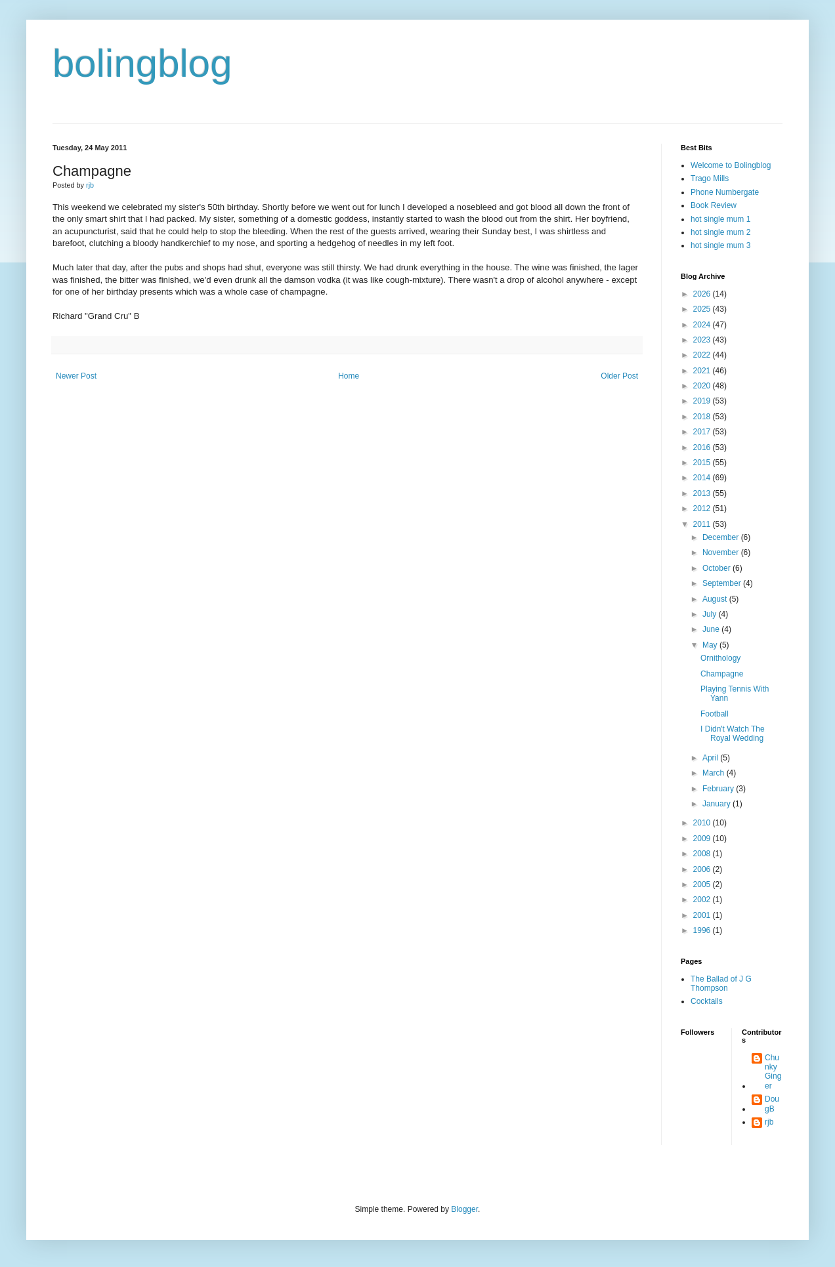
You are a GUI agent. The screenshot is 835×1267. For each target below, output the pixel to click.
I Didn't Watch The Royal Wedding (732, 733)
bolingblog (142, 63)
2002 (703, 899)
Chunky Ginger (773, 1071)
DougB (772, 1103)
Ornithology (720, 658)
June (711, 629)
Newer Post (76, 376)
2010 (703, 822)
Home (348, 376)
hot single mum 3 (720, 245)
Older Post (619, 376)
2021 (703, 370)
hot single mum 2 (720, 232)
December (721, 537)
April (711, 757)
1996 (703, 930)
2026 (703, 294)
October (717, 568)
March (714, 773)
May (710, 645)
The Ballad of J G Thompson (721, 983)
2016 (703, 447)
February (719, 788)
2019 (703, 400)
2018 (703, 416)
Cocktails (707, 1001)
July (710, 614)
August (715, 599)
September (722, 583)
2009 (703, 838)
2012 (703, 508)
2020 (703, 385)
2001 (703, 915)
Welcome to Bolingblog (731, 165)
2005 (703, 884)
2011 (703, 524)
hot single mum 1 (720, 219)
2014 (703, 477)
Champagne (721, 673)
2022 (703, 355)
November (721, 552)
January (717, 803)
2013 (703, 493)
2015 (703, 462)
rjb (769, 1122)
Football (714, 713)
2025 (703, 309)
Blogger (464, 1209)
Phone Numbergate (725, 192)
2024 (703, 324)
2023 (703, 339)
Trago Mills (710, 178)
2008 (703, 853)
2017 (703, 431)
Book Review (714, 205)
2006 (703, 869)
